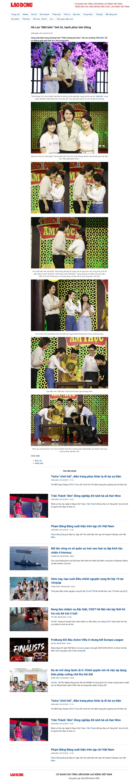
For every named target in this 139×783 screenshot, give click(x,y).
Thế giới (99, 14)
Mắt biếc (100, 38)
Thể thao (26, 19)
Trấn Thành (91, 504)
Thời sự (67, 14)
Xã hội (34, 14)
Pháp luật (56, 14)
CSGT (108, 621)
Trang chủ (15, 14)
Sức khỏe (15, 19)
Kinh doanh (44, 14)
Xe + (52, 19)
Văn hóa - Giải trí (40, 19)
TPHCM (94, 591)
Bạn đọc (76, 14)
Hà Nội (54, 621)
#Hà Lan (38, 460)
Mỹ (74, 561)
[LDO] (29, 506)
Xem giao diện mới (65, 19)
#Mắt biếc (39, 463)
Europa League (83, 648)
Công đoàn (88, 14)
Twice (76, 484)
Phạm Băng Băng (58, 534)
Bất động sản (111, 14)
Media (25, 14)
